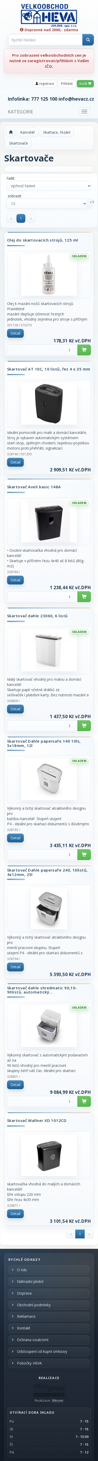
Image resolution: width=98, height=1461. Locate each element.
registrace (44, 83)
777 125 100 (44, 99)
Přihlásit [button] (67, 83)
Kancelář (27, 132)
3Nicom (57, 1400)
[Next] (30, 218)
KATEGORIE (20, 111)
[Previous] (11, 218)
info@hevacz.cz (76, 99)
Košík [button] (85, 83)
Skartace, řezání (56, 132)
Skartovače (18, 143)
